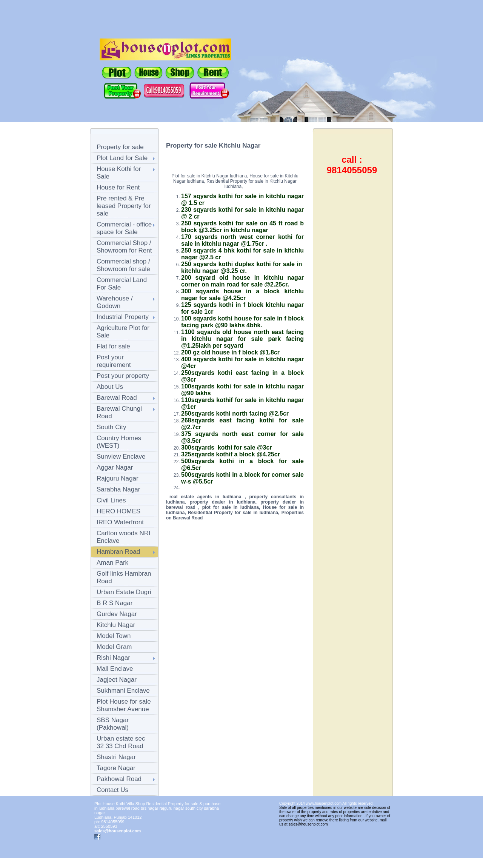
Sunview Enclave (121, 456)
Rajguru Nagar (117, 478)
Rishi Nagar (113, 657)
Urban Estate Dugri (124, 592)
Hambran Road (118, 551)
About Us (110, 386)
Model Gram (114, 646)
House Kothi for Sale (119, 172)
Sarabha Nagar (118, 489)
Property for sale (120, 147)
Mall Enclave (115, 668)
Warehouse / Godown (115, 302)
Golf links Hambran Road (124, 577)
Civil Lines (111, 500)
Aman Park (112, 562)
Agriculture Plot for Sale (123, 331)
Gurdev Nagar (117, 614)
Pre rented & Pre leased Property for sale (124, 206)
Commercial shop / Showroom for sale (123, 265)
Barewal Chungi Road (119, 412)
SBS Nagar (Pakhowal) (113, 723)
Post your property (123, 375)
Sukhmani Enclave (123, 690)
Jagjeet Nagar (117, 679)
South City (111, 427)
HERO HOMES (118, 511)
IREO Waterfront (120, 522)
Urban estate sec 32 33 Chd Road (121, 742)
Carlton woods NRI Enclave (124, 537)
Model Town (114, 635)
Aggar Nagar (115, 467)
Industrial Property (123, 316)
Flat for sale (113, 346)
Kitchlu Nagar (116, 624)
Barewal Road (117, 397)
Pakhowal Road (119, 779)
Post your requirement (114, 361)
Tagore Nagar (116, 768)
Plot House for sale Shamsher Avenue (124, 705)
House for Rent (118, 187)
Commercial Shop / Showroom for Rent (124, 246)
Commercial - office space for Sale (124, 228)
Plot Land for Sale (122, 158)
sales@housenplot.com (117, 831)
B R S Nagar (114, 603)
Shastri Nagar (116, 757)
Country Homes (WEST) (119, 441)
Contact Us (112, 789)
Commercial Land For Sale (122, 283)
